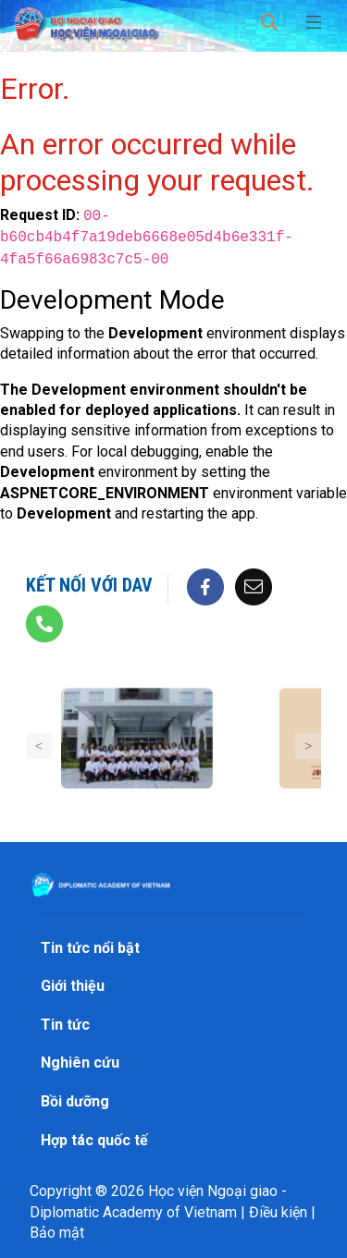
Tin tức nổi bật (90, 948)
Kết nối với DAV (89, 585)
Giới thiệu (73, 986)
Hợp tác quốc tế (94, 1140)
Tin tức (65, 1024)
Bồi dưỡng (75, 1101)
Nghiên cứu (80, 1062)
